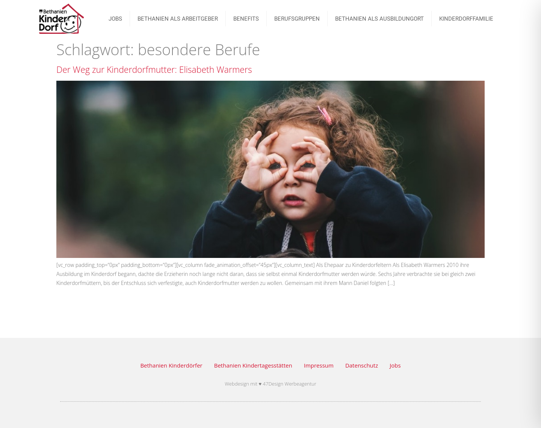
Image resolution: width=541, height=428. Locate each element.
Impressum (319, 365)
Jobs (395, 365)
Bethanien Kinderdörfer (171, 365)
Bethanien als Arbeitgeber (178, 18)
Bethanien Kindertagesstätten (253, 365)
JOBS (115, 18)
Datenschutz (361, 365)
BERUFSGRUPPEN (297, 18)
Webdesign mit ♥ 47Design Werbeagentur (270, 383)
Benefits (246, 18)
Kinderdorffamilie (466, 18)
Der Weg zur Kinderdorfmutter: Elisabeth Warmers (154, 69)
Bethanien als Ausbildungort (379, 18)
